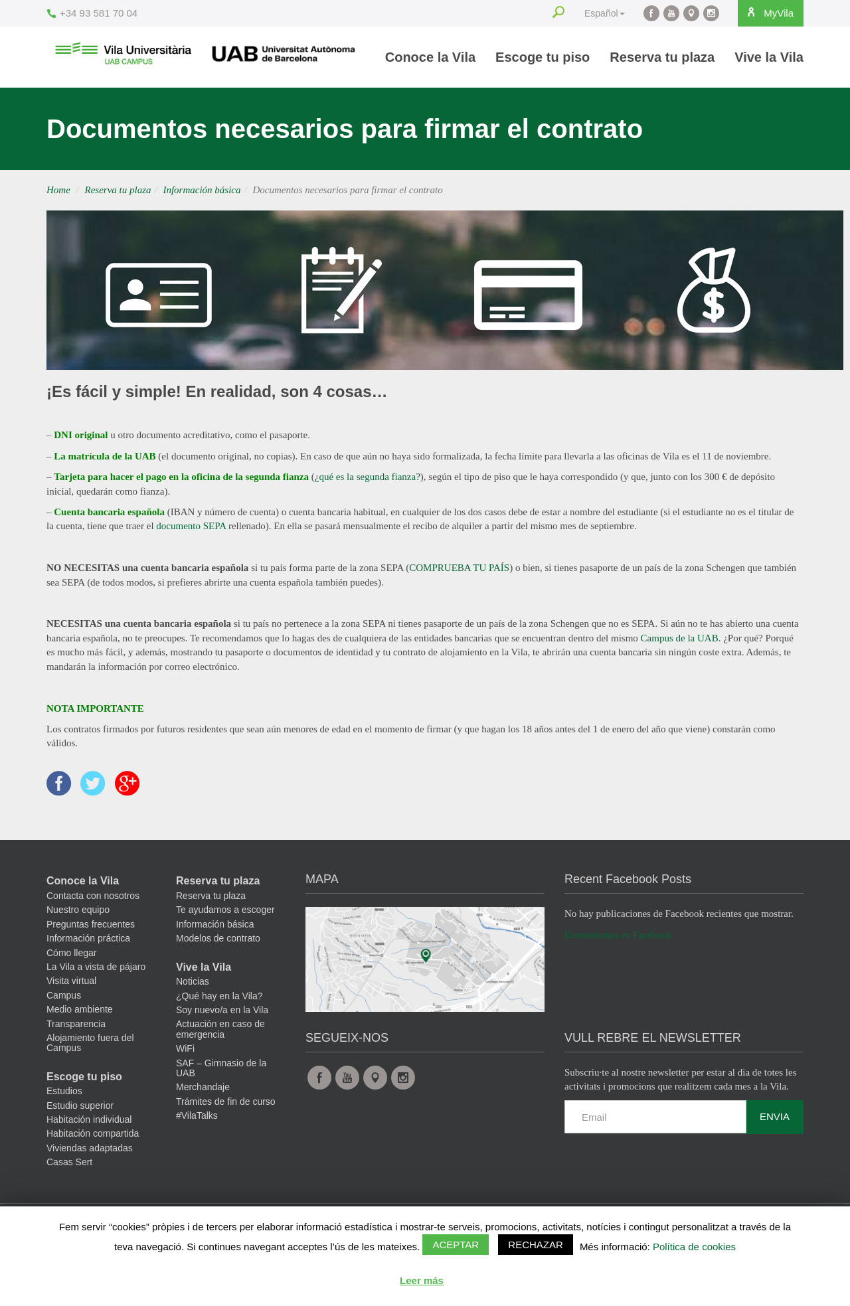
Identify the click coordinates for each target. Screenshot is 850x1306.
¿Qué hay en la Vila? (219, 1006)
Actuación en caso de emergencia (220, 1039)
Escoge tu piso (542, 57)
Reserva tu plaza (662, 57)
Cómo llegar (71, 962)
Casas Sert (69, 1172)
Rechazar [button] (535, 1244)
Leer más (422, 1280)
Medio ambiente (79, 1020)
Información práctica (88, 948)
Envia (775, 1127)
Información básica (201, 190)
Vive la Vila (769, 57)
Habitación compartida (92, 1144)
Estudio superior (80, 1115)
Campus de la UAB (680, 638)
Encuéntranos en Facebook (618, 944)
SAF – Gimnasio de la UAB (221, 1078)
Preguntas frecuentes (90, 934)
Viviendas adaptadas (89, 1158)
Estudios (64, 1101)
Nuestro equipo (78, 920)
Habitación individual (88, 1129)
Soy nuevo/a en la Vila (222, 1020)
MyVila (764, 13)
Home (58, 190)
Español (594, 13)
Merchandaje (203, 1097)
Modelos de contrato (218, 948)
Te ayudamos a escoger (225, 920)
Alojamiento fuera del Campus (90, 1052)
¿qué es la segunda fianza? (367, 476)
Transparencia (76, 1033)
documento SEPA (191, 526)
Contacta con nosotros (92, 905)
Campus (63, 1005)
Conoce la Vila (430, 57)
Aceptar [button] (455, 1244)
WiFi (185, 1059)
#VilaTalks (197, 1125)
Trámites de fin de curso (226, 1111)
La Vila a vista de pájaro (95, 976)
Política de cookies (694, 1246)
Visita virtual (71, 991)
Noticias (192, 992)
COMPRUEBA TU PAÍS (459, 567)
